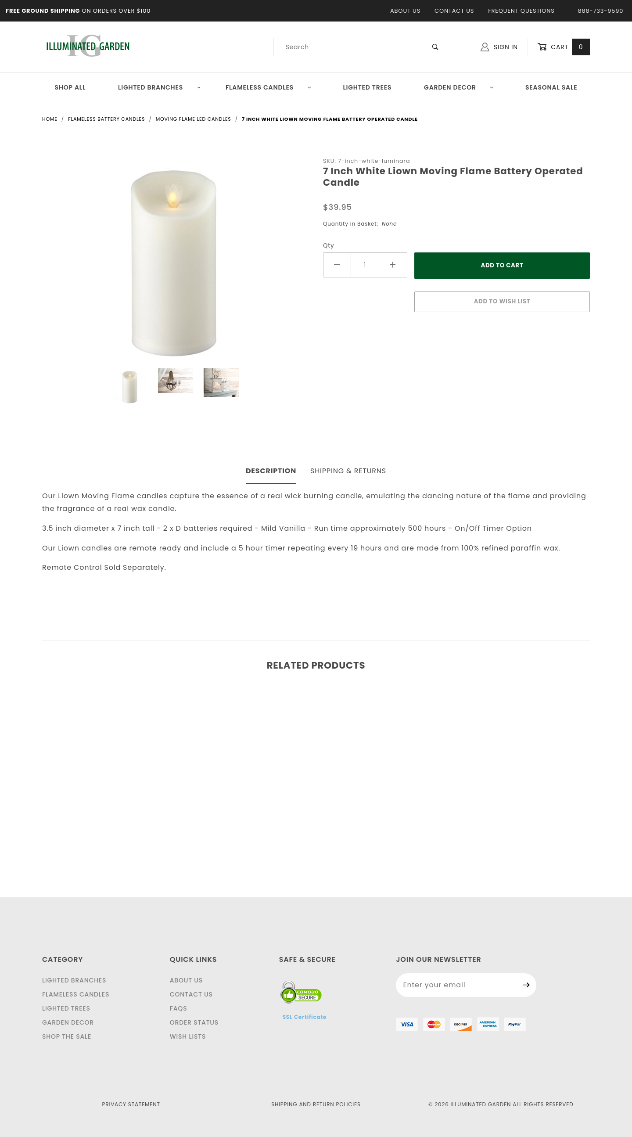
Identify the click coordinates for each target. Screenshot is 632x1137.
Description (271, 471)
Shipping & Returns (348, 471)
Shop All (70, 87)
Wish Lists (188, 1036)
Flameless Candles (269, 87)
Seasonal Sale (551, 87)
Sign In (499, 47)
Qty (328, 245)
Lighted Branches (159, 87)
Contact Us (454, 11)
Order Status (194, 1022)
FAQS (178, 1008)
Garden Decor (459, 87)
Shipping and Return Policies (316, 1104)
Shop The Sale (66, 1036)
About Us (405, 11)
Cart (563, 47)
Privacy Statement (131, 1104)
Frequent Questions (521, 11)
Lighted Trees (367, 87)
